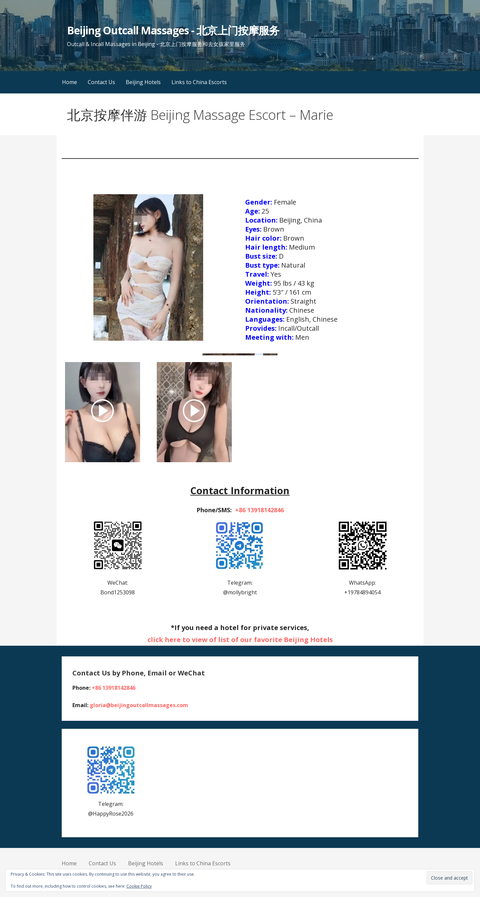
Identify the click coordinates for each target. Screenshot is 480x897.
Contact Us (101, 82)
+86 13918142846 (259, 510)
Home (69, 82)
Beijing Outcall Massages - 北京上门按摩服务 (173, 30)
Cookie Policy (139, 886)
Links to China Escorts (199, 82)
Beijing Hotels (143, 82)
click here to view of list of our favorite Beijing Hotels (240, 639)
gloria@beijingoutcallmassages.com (139, 705)
